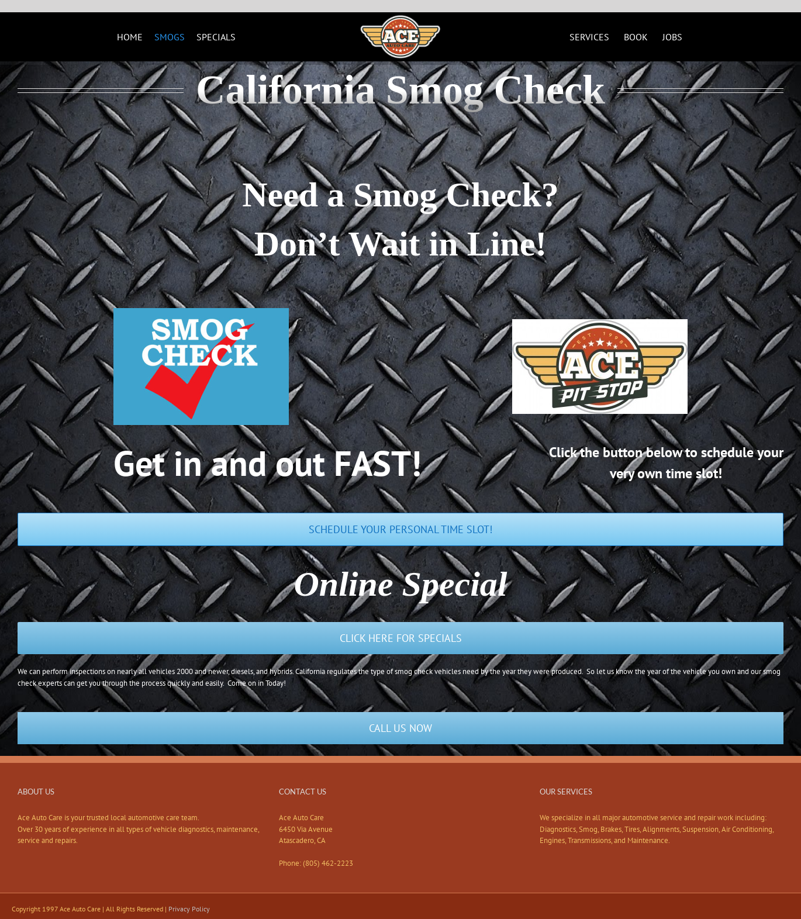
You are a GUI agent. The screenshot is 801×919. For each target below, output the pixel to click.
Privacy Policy (189, 908)
